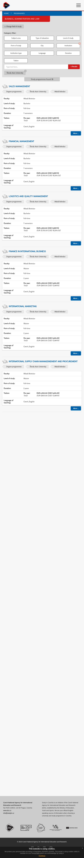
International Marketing (23, 306)
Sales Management (19, 86)
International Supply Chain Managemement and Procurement (43, 361)
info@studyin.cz (8, 813)
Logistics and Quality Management (28, 196)
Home (6, 13)
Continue (42, 856)
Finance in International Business (27, 251)
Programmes (19, 13)
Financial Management (21, 141)
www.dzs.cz (7, 810)
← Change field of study (13, 26)
